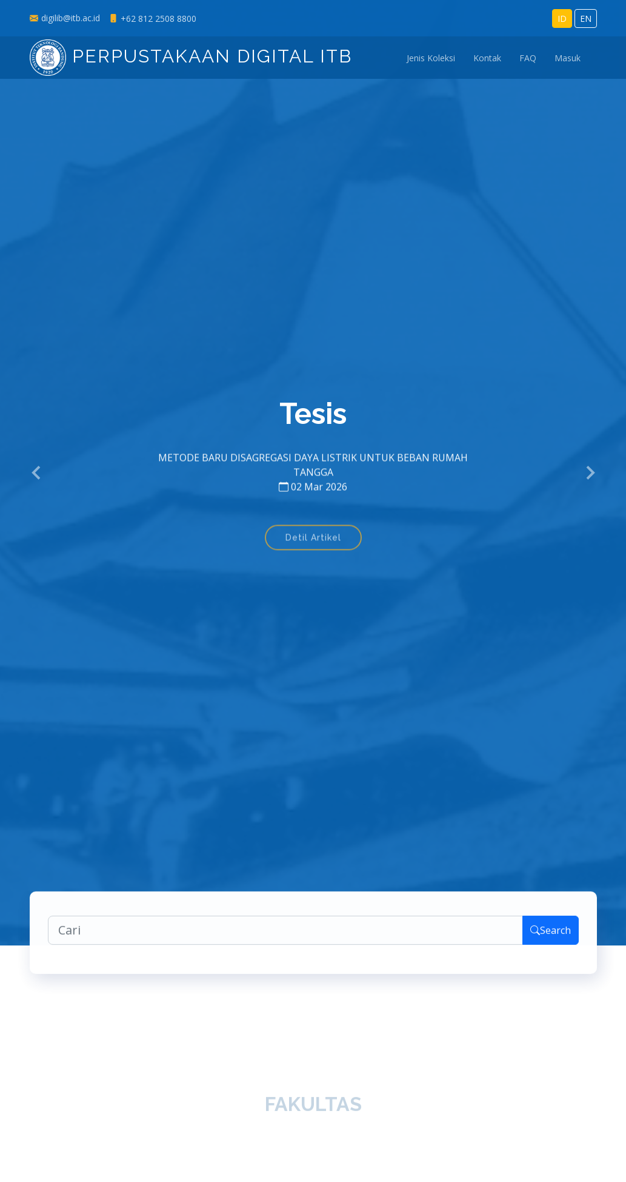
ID (562, 18)
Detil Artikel (313, 543)
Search (550, 934)
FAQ (527, 58)
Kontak (487, 58)
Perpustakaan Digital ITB (191, 56)
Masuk (567, 58)
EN (585, 18)
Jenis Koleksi (431, 58)
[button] (37, 473)
